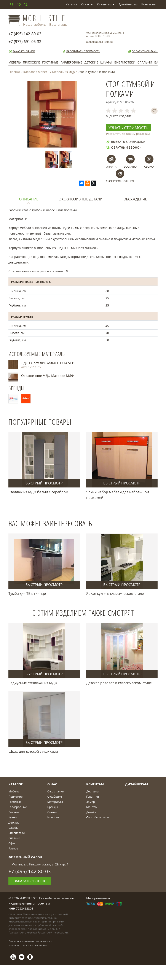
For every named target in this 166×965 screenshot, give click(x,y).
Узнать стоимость (128, 127)
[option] (52, 159)
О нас (87, 4)
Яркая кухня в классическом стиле (115, 593)
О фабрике (54, 796)
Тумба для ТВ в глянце (27, 593)
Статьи (52, 812)
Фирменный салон (25, 857)
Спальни (144, 62)
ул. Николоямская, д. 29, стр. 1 (105, 33)
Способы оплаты (97, 817)
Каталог (71, 4)
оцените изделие (119, 116)
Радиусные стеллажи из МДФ (32, 683)
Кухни (12, 817)
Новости (53, 817)
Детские (91, 62)
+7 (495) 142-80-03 (24, 33)
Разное (13, 848)
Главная (14, 72)
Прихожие (31, 62)
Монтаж (91, 807)
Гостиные (50, 62)
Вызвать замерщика (125, 142)
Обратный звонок (123, 147)
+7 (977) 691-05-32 (24, 41)
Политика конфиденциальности (29, 941)
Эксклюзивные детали (80, 199)
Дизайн (91, 812)
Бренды (52, 807)
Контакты (148, 4)
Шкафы (106, 62)
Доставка (92, 791)
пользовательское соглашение (28, 945)
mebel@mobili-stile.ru (99, 42)
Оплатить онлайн (143, 51)
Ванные (13, 812)
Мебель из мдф (63, 72)
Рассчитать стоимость (81, 51)
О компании (55, 791)
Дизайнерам (128, 4)
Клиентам (106, 4)
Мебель (14, 62)
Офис (12, 843)
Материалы (55, 802)
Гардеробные (71, 62)
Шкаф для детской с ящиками (33, 751)
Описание (28, 199)
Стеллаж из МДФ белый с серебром (38, 492)
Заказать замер (21, 51)
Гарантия (92, 796)
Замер (90, 802)
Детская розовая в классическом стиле (119, 683)
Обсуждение (135, 199)
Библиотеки (124, 62)
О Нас (52, 784)
